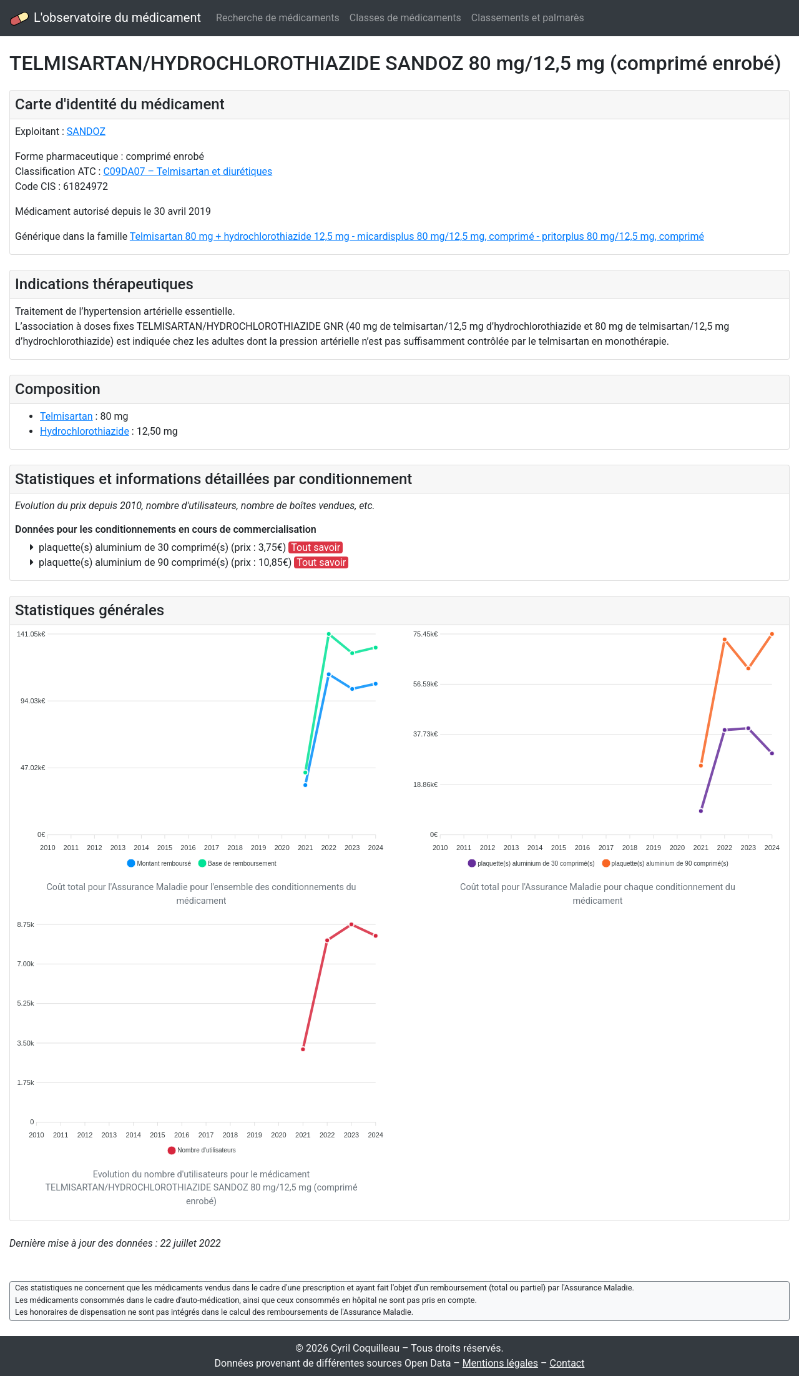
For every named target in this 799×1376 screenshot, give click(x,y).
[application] (201, 749)
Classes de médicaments (405, 18)
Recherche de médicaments (278, 18)
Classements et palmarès (527, 18)
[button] (158, 863)
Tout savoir (315, 547)
